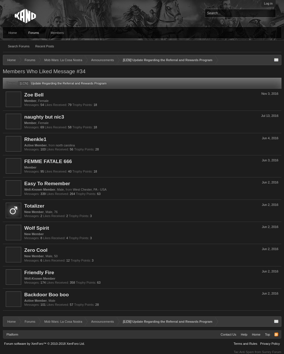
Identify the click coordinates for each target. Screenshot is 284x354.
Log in (268, 3)
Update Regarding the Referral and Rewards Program (62, 83)
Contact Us (228, 334)
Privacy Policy (270, 343)
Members (57, 32)
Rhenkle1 (35, 139)
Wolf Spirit (36, 228)
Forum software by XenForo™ (44, 343)
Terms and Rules (245, 343)
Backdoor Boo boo (46, 294)
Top (267, 334)
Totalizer (34, 206)
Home (13, 32)
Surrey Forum (271, 352)
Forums (33, 32)
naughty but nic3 (44, 117)
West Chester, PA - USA (90, 189)
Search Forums (19, 46)
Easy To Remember (47, 183)
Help (244, 334)
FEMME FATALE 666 (48, 161)
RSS (276, 334)
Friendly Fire (39, 272)
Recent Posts (44, 46)
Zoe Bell (34, 95)
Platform (12, 334)
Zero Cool (36, 250)
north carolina (65, 145)
